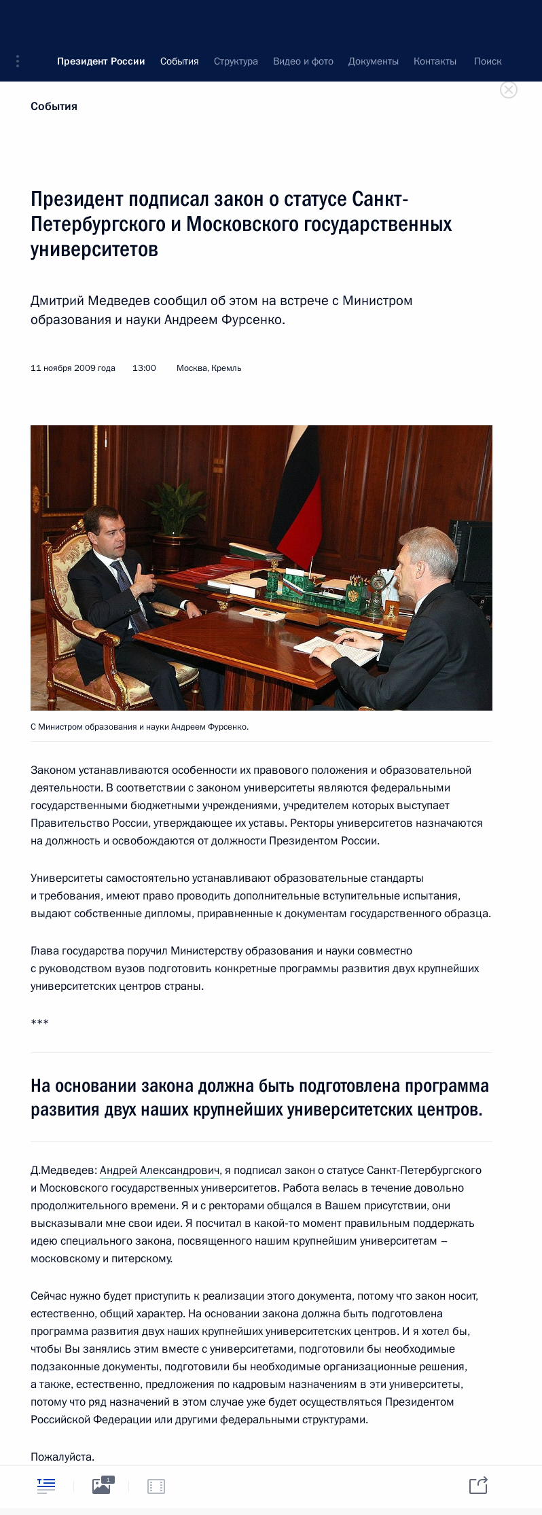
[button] (22, 20)
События (54, 106)
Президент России (101, 20)
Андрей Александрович (159, 1170)
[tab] (46, 1486)
